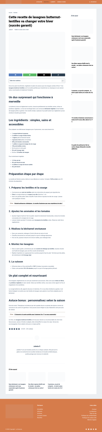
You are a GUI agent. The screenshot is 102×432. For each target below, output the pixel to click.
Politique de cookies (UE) (89, 417)
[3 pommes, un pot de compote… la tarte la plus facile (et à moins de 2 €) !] (56, 377)
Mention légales (91, 420)
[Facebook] (15, 74)
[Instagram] (91, 429)
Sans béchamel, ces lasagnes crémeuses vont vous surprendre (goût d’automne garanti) (81, 38)
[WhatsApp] (30, 74)
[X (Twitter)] (44, 74)
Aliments (53, 1)
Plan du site (93, 413)
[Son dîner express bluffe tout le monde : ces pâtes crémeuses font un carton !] (37, 377)
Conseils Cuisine (61, 1)
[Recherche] (92, 2)
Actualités (39, 1)
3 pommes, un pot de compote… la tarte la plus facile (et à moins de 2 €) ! (55, 386)
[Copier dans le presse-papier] (58, 74)
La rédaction (92, 411)
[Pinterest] (93, 429)
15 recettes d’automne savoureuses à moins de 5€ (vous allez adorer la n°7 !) (82, 119)
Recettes (46, 1)
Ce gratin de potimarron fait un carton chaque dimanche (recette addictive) (81, 147)
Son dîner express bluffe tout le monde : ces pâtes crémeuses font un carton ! (36, 386)
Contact (94, 409)
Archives (39, 413)
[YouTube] (95, 429)
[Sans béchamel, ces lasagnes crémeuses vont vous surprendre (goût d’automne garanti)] (17, 377)
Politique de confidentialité (88, 415)
